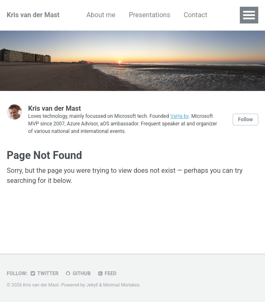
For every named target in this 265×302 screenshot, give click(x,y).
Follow (245, 119)
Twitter (44, 273)
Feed (106, 273)
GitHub (77, 273)
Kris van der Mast (33, 15)
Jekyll (92, 285)
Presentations (150, 15)
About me (101, 15)
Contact (195, 15)
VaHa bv (179, 116)
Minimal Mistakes (121, 285)
